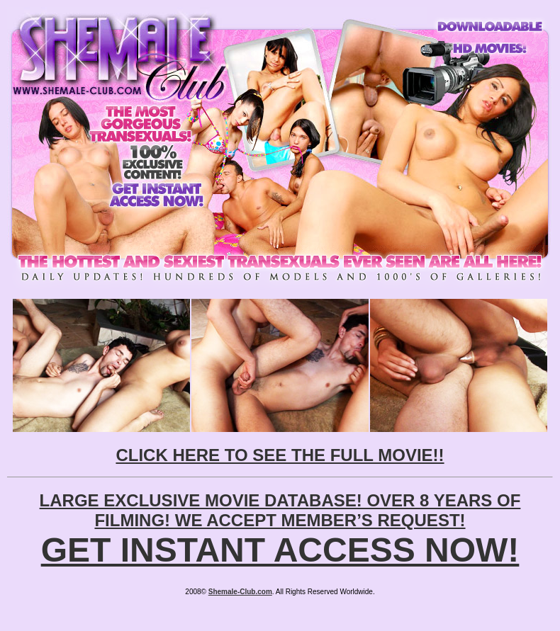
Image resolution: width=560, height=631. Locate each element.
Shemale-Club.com (240, 592)
